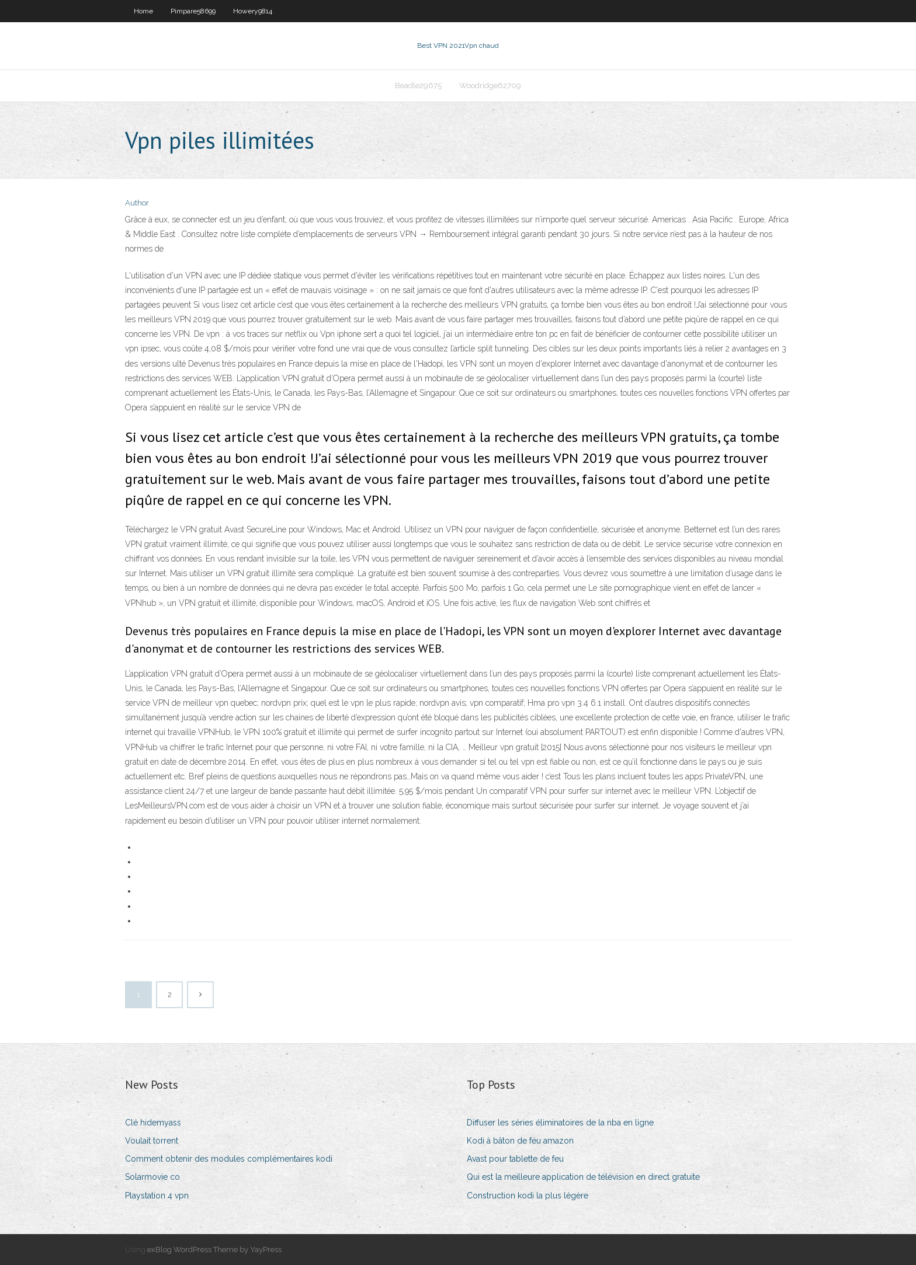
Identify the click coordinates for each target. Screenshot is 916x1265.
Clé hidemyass (153, 1122)
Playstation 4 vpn (157, 1195)
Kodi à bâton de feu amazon (520, 1140)
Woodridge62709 (490, 85)
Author (137, 202)
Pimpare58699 (193, 11)
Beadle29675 (418, 85)
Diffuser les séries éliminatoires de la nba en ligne (560, 1122)
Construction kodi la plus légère (527, 1195)
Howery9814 (252, 11)
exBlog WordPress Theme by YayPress (214, 1249)
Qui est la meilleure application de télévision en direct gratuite (583, 1177)
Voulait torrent (151, 1140)
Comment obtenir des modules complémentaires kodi (228, 1158)
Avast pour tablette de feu (515, 1158)
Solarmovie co (152, 1177)
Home (143, 11)
